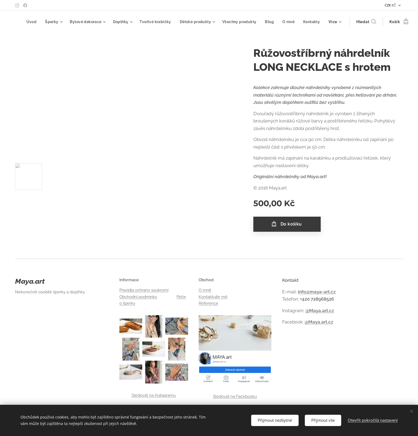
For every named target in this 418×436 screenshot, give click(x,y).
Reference (208, 303)
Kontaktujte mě (213, 296)
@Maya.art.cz (319, 310)
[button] (357, 22)
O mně (205, 290)
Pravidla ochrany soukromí (143, 290)
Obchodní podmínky (138, 296)
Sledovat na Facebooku (235, 396)
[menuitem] (43, 22)
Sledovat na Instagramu (154, 395)
